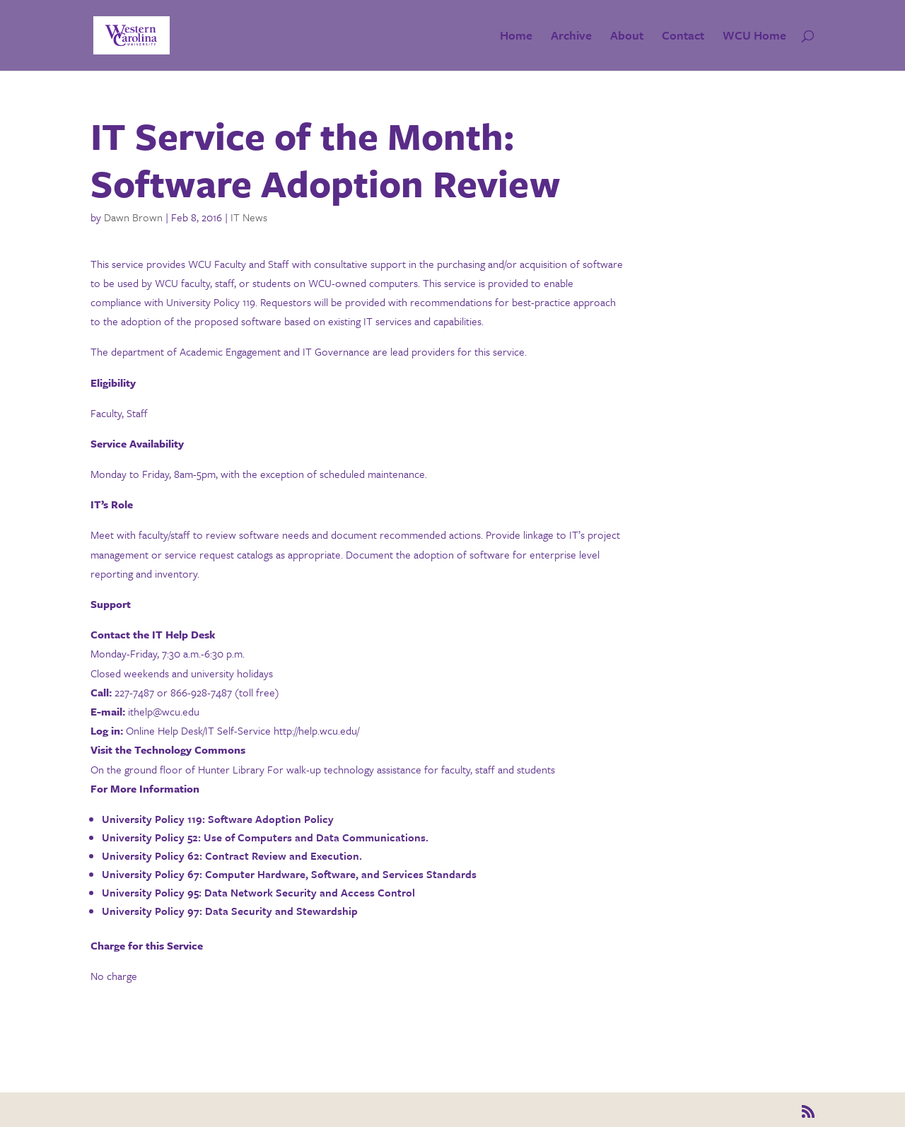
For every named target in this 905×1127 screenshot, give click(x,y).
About (626, 37)
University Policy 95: (152, 892)
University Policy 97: (152, 910)
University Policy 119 (152, 819)
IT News (248, 217)
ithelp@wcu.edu (163, 711)
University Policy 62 (150, 855)
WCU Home (754, 37)
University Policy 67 (150, 874)
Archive (571, 37)
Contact (683, 37)
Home (516, 37)
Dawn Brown (133, 217)
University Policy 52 (150, 837)
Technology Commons (189, 749)
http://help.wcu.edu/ (316, 730)
